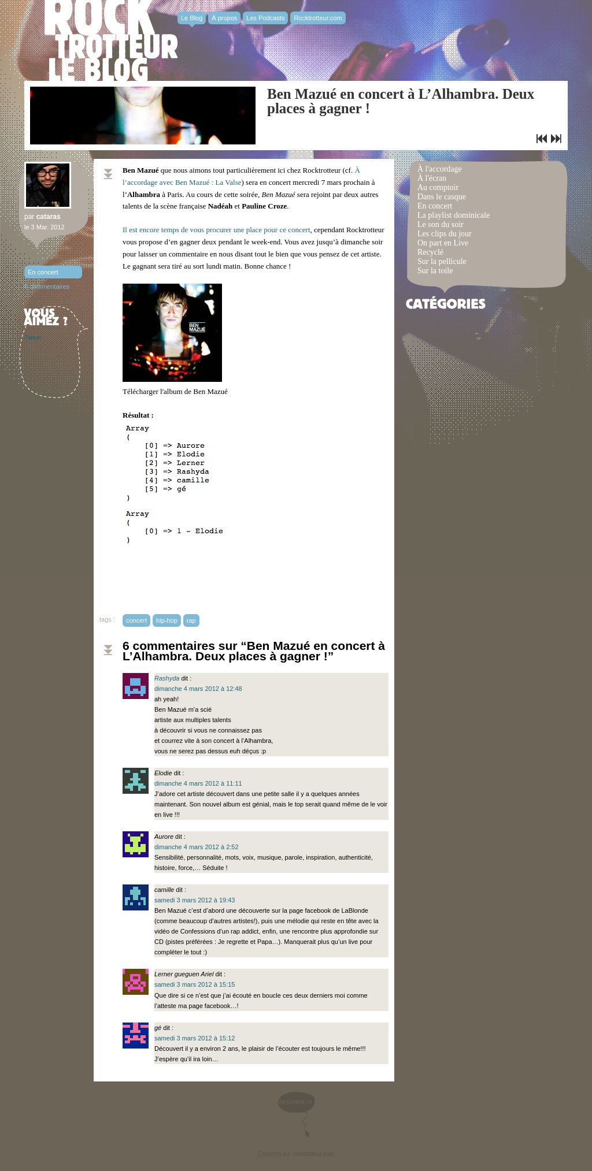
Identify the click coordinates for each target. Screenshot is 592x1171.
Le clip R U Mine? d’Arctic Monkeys (541, 138)
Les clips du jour (444, 233)
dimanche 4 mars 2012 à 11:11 (198, 783)
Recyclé (430, 252)
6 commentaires (46, 286)
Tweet (32, 337)
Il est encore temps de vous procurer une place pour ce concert (216, 229)
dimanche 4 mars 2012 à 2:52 (196, 846)
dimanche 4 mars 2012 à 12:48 (198, 688)
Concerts (269, 1154)
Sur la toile (435, 270)
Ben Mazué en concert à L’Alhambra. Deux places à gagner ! (400, 101)
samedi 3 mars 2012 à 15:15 (194, 984)
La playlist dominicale (453, 215)
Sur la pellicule (442, 261)
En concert (43, 272)
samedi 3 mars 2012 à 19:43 (194, 900)
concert (136, 620)
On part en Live (442, 243)
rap (191, 620)
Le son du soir (440, 224)
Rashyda (166, 678)
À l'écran (431, 178)
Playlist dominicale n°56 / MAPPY (556, 138)
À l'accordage (439, 169)
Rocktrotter (111, 40)
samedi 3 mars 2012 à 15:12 (194, 1038)
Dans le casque (441, 196)
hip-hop (166, 620)
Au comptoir (437, 187)
